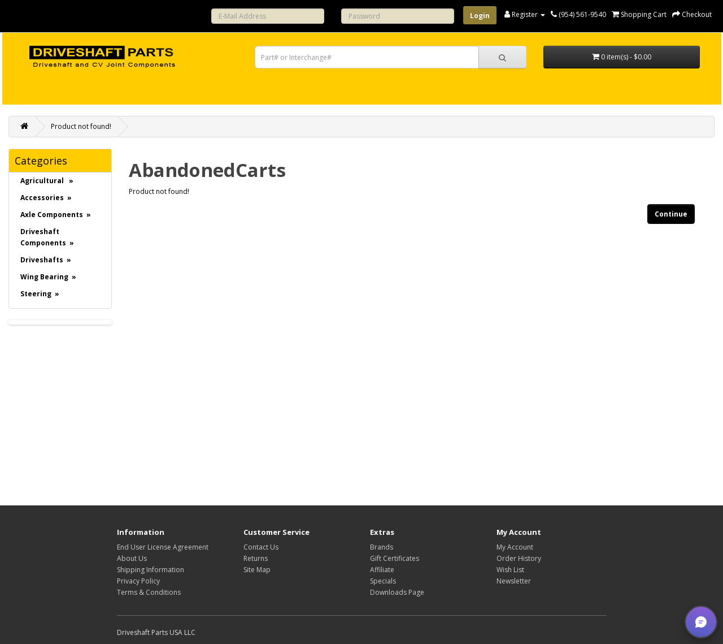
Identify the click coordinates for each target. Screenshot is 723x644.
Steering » (39, 294)
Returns (255, 558)
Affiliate (382, 569)
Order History (518, 558)
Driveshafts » (45, 260)
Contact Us (260, 547)
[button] (701, 622)
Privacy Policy (138, 581)
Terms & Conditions (149, 592)
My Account (514, 547)
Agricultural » (46, 180)
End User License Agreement (162, 547)
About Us (132, 558)
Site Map (257, 569)
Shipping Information (150, 569)
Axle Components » (55, 214)
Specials (383, 581)
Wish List (510, 569)
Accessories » (46, 197)
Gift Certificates (394, 558)
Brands (381, 547)
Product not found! (81, 126)
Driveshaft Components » (47, 237)
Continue (671, 214)
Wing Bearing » (48, 277)
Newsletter (513, 581)
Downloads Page (397, 592)
